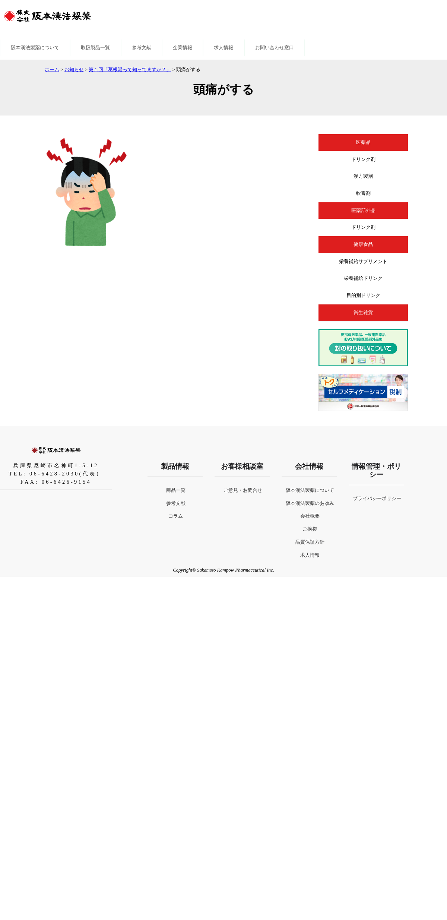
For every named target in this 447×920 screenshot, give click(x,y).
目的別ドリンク (363, 295)
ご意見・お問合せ (243, 490)
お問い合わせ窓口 (274, 47)
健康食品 (363, 244)
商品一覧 (176, 490)
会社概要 (310, 516)
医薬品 (363, 142)
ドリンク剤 (363, 159)
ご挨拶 (309, 529)
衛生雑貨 (363, 312)
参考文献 (141, 47)
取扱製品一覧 (95, 47)
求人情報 (223, 47)
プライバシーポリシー (377, 498)
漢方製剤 (363, 176)
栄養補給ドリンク (363, 278)
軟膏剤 (363, 193)
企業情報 (182, 47)
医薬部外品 (363, 210)
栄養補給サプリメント (363, 261)
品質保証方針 (309, 542)
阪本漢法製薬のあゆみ (310, 503)
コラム (175, 516)
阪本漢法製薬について (35, 47)
